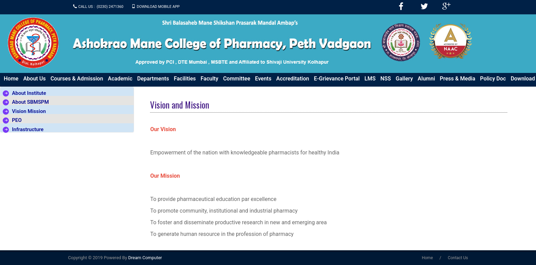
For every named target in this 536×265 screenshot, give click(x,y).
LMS (369, 78)
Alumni (426, 78)
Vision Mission (29, 111)
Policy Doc (493, 78)
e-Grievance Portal (337, 78)
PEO (17, 120)
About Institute (29, 93)
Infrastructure (27, 129)
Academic (120, 78)
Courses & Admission (77, 78)
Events (263, 78)
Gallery (404, 78)
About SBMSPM (30, 102)
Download (523, 78)
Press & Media (457, 78)
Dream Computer (144, 257)
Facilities (185, 78)
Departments (153, 78)
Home (11, 78)
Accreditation (292, 78)
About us (34, 78)
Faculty (209, 78)
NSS (385, 78)
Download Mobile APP (158, 6)
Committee (236, 78)
